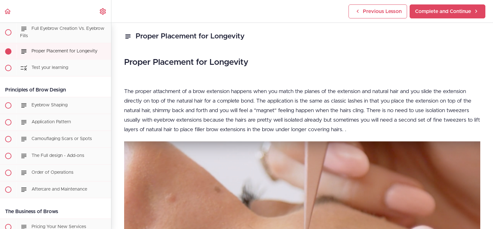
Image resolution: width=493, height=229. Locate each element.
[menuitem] (103, 11)
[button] (8, 11)
